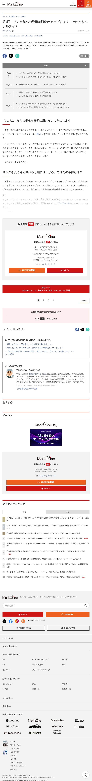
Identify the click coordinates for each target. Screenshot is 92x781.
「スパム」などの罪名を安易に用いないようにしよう (40, 73)
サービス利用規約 (16, 762)
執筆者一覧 (66, 689)
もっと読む (9, 354)
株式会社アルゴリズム (38, 374)
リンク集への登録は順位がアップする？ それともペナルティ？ (44, 107)
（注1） (38, 134)
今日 (24, 512)
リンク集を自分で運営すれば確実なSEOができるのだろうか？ (43, 104)
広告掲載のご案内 (24, 628)
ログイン (64, 270)
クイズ (5, 689)
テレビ (64, 660)
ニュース (8, 638)
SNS (64, 665)
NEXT (85, 300)
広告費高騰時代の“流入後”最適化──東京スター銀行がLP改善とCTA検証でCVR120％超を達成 (43, 533)
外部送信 (13, 769)
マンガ (64, 684)
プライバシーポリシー (17, 766)
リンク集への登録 (27, 36)
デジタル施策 (37, 665)
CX (4, 665)
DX (4, 660)
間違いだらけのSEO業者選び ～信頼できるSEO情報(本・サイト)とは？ (35, 348)
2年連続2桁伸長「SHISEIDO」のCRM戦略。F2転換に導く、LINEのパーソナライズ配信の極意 (44, 559)
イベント (8, 698)
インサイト (7, 670)
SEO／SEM (38, 36)
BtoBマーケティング (40, 660)
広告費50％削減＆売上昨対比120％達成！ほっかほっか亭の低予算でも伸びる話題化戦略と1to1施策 (46, 551)
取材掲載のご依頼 (68, 628)
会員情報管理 (14, 752)
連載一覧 (35, 689)
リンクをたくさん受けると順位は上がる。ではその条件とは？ (43, 77)
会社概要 (13, 759)
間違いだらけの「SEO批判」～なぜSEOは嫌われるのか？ (30, 344)
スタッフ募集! (15, 748)
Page (8, 85)
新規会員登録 (26, 270)
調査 (34, 684)
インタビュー (8, 684)
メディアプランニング (41, 670)
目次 (65, 65)
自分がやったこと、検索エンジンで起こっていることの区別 (42, 85)
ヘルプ (12, 741)
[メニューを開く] (4, 3)
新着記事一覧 (10, 646)
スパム (5, 36)
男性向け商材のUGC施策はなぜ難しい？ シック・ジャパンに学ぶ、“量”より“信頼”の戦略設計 (43, 577)
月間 (67, 512)
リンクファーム (14, 36)
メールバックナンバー (46, 264)
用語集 (7, 706)
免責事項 (13, 755)
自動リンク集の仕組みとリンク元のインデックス (38, 92)
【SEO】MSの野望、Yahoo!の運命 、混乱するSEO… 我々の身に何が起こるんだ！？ (40, 351)
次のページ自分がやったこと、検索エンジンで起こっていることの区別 (46, 289)
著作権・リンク (15, 745)
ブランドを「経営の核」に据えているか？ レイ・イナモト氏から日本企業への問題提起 (41, 572)
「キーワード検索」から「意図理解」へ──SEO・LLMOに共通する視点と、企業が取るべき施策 (44, 538)
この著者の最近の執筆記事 (26, 389)
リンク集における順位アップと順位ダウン (35, 96)
